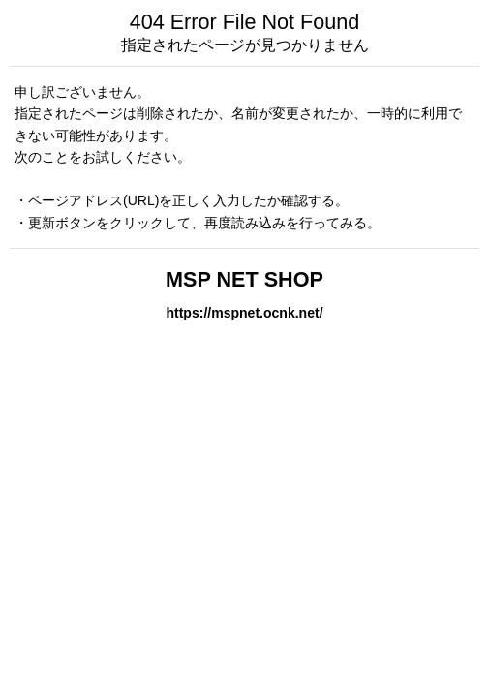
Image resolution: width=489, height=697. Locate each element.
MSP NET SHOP (244, 279)
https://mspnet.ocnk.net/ (244, 312)
